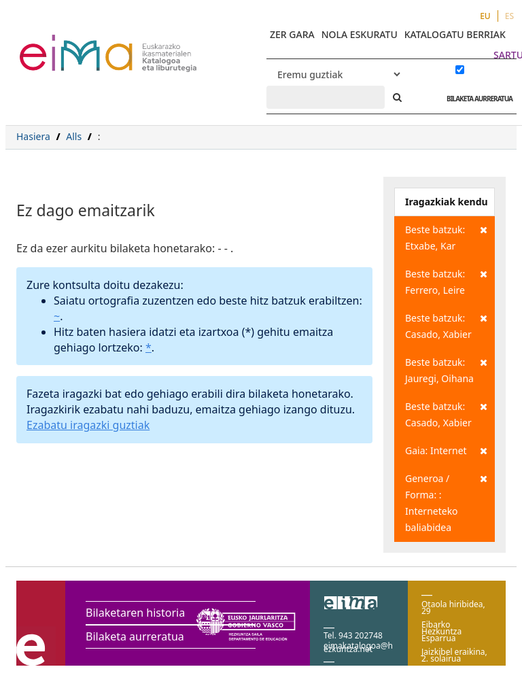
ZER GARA (292, 34)
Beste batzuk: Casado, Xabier (446, 325)
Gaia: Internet (446, 451)
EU (485, 16)
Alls (74, 136)
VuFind (55, 44)
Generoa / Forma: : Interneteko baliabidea (446, 502)
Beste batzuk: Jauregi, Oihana (446, 369)
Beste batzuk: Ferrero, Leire (446, 281)
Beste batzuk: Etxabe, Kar (446, 237)
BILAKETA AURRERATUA (476, 98)
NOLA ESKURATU (359, 34)
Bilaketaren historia (135, 612)
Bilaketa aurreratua (135, 636)
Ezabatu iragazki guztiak (88, 424)
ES (509, 16)
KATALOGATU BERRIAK (455, 34)
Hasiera (33, 136)
